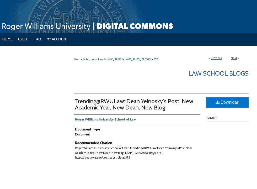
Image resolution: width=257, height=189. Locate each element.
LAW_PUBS (113, 59)
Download (227, 102)
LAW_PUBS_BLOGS (138, 59)
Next (234, 58)
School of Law (94, 59)
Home (78, 59)
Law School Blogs (219, 73)
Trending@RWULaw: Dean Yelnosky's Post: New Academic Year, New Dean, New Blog (134, 104)
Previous (216, 58)
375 (156, 59)
